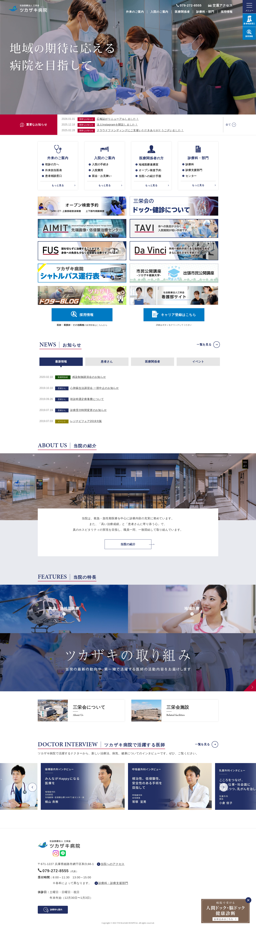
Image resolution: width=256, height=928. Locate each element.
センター (191, 176)
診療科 (189, 164)
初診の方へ (52, 164)
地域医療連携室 (148, 164)
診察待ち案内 (56, 910)
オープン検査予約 (150, 170)
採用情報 (227, 11)
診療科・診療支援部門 (113, 883)
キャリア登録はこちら (178, 315)
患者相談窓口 (53, 176)
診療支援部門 (193, 170)
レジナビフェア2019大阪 (86, 421)
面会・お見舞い (102, 176)
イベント (198, 361)
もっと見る (58, 185)
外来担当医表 (53, 170)
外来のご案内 (135, 11)
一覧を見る (204, 344)
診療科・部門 (205, 11)
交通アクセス (223, 5)
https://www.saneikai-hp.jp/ (81, 711)
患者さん (107, 361)
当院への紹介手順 (150, 176)
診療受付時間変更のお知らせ (88, 410)
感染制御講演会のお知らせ (89, 377)
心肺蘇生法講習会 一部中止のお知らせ (94, 388)
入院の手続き (100, 164)
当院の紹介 (127, 544)
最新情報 (61, 361)
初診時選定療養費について (87, 399)
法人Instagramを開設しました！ (117, 124)
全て (228, 124)
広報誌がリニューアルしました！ (118, 119)
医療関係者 (182, 11)
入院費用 (97, 170)
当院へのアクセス (112, 864)
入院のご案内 (159, 11)
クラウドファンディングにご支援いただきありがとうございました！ (140, 130)
